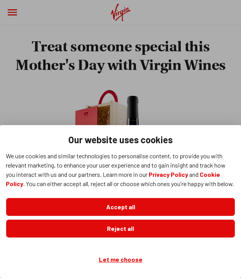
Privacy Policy (168, 174)
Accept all (120, 206)
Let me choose (121, 259)
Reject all (120, 228)
